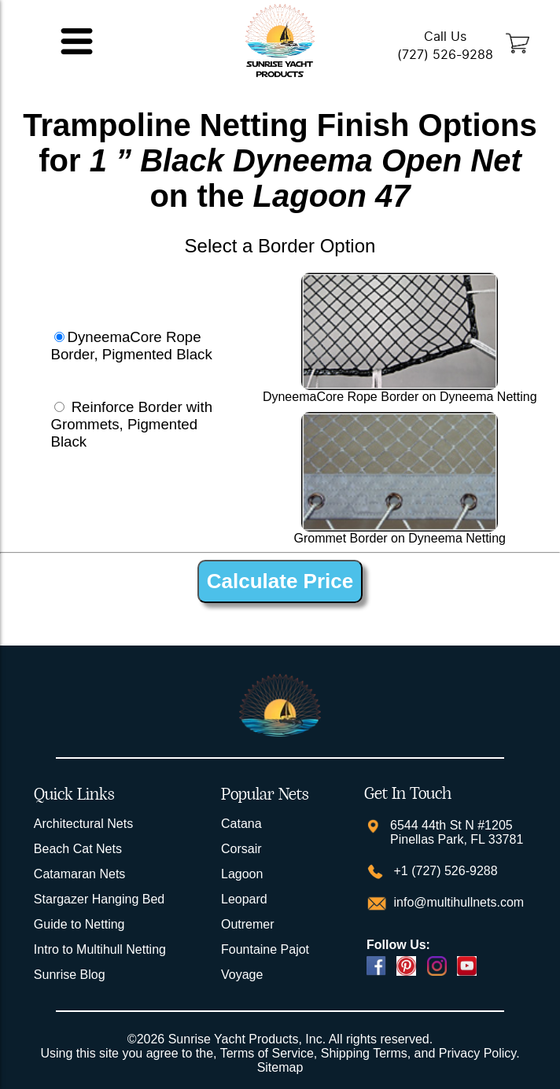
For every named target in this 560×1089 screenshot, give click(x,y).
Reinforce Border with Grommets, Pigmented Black (131, 424)
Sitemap (280, 1067)
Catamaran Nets (80, 874)
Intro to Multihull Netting (100, 949)
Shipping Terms (364, 1053)
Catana (241, 823)
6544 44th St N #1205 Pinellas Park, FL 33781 (456, 832)
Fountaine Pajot (265, 949)
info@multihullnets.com (457, 902)
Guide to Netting (79, 924)
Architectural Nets (83, 823)
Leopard (244, 899)
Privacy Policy (477, 1053)
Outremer (247, 924)
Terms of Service (267, 1053)
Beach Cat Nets (78, 848)
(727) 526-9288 (445, 55)
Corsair (241, 848)
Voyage (242, 974)
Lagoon (242, 874)
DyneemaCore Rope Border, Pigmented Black (131, 345)
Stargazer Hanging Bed (99, 899)
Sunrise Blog (69, 974)
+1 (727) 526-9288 (444, 870)
